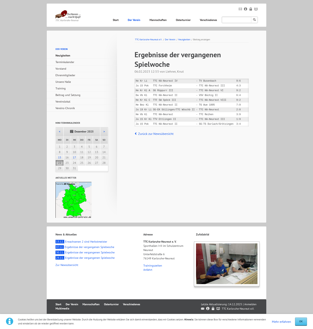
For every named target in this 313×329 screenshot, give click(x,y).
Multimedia (233, 20)
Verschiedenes (208, 20)
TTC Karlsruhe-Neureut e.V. (148, 39)
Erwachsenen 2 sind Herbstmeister (81, 241)
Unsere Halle (63, 82)
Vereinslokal (62, 101)
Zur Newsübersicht (66, 265)
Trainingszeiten (152, 265)
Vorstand (60, 68)
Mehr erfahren (281, 322)
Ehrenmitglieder (65, 75)
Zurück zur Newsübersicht (155, 134)
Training (60, 88)
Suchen (254, 20)
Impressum (245, 9)
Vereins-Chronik (65, 108)
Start (116, 20)
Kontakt (240, 9)
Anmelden (250, 304)
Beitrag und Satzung (67, 95)
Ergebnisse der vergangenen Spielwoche (84, 247)
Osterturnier (183, 20)
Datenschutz (251, 9)
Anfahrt (147, 270)
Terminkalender (64, 62)
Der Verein (134, 20)
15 (59, 157)
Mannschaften (158, 20)
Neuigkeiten (184, 39)
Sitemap (256, 9)
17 (74, 157)
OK (301, 321)
